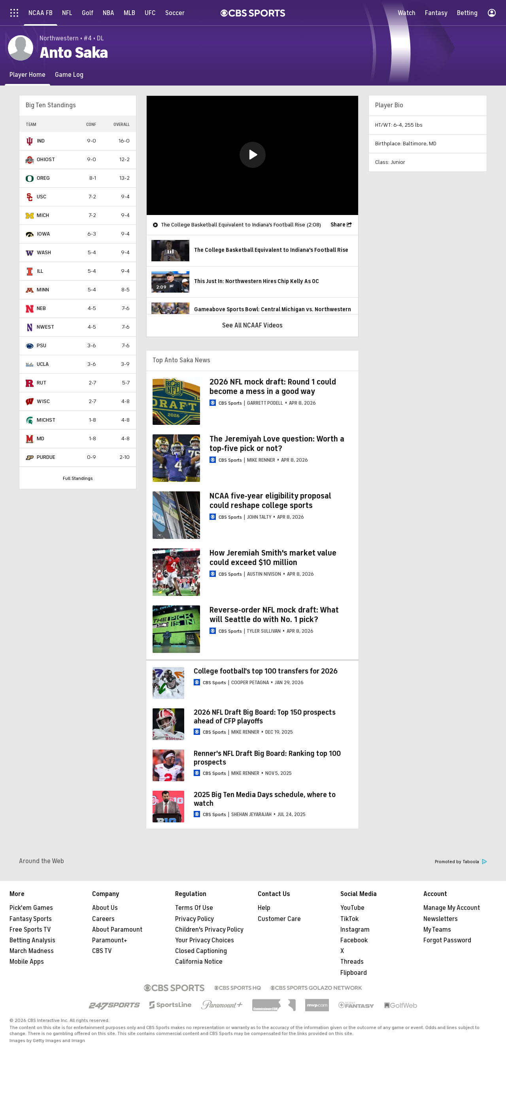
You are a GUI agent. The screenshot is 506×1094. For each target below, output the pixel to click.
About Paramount (117, 930)
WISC (43, 401)
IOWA (43, 233)
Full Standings (78, 478)
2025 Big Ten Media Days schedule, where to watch (265, 799)
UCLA (43, 364)
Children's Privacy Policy (209, 930)
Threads (352, 962)
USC (41, 196)
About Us (105, 908)
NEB (41, 308)
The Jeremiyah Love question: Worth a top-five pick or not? (277, 443)
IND (41, 140)
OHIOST (46, 159)
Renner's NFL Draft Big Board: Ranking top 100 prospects (267, 758)
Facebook (354, 940)
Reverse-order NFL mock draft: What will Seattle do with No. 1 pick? (274, 614)
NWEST (45, 326)
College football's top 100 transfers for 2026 (266, 671)
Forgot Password (447, 940)
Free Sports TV (30, 930)
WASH (44, 252)
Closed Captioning (201, 951)
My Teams (437, 930)
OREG (43, 178)
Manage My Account (451, 908)
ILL (40, 271)
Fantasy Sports (30, 919)
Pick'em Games (31, 908)
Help (264, 908)
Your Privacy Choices (204, 940)
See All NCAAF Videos (252, 325)
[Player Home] (27, 75)
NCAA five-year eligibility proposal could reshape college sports (270, 500)
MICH (43, 215)
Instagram (355, 930)
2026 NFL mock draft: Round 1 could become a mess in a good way (273, 386)
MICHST (46, 420)
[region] (252, 155)
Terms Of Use (194, 908)
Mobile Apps (26, 962)
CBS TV (102, 951)
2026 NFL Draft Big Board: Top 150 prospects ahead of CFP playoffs (265, 716)
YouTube (352, 908)
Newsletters (440, 919)
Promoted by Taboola (461, 861)
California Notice (199, 962)
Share (338, 224)
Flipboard (353, 973)
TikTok (349, 919)
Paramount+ (109, 940)
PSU (41, 345)
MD (40, 438)
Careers (103, 919)
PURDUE (46, 457)
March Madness (31, 951)
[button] (253, 155)
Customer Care (279, 919)
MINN (43, 289)
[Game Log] (69, 75)
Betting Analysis (32, 940)
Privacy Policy (194, 919)
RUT (41, 382)
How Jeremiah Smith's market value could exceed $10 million (273, 557)
